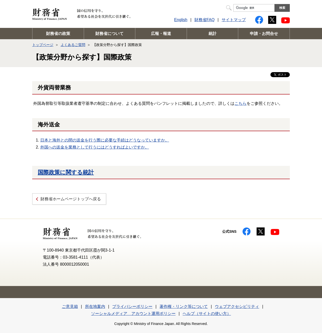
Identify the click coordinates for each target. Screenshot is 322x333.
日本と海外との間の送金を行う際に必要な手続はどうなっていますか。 (104, 140)
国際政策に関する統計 (66, 172)
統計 (213, 33)
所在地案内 (95, 306)
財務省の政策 (58, 33)
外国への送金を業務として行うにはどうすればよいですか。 (94, 147)
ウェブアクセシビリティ (237, 306)
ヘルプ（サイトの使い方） (207, 313)
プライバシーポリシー (132, 306)
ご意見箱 (70, 306)
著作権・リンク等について (183, 306)
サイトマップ (234, 20)
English (180, 20)
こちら (240, 103)
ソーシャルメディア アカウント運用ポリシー (133, 313)
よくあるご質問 (73, 45)
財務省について (109, 33)
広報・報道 (161, 33)
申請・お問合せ (264, 33)
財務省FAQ (204, 20)
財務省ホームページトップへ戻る (71, 199)
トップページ (42, 45)
